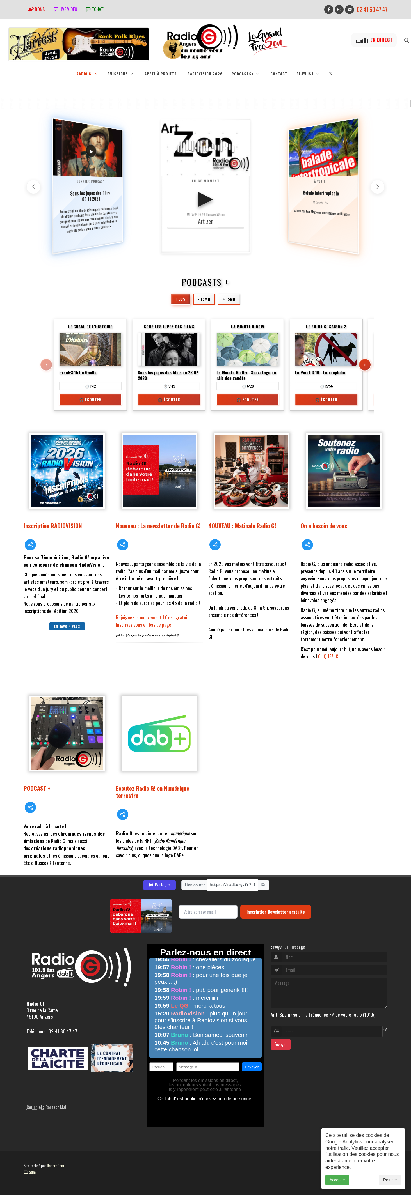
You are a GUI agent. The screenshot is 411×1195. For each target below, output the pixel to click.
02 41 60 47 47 (372, 9)
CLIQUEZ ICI (328, 656)
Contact (278, 74)
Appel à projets (161, 74)
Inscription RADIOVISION (53, 525)
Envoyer (280, 1044)
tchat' (95, 9)
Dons (36, 9)
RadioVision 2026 (205, 74)
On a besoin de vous (324, 525)
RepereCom (55, 1166)
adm (30, 1172)
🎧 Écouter (90, 400)
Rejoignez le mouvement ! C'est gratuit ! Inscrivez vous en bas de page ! (153, 621)
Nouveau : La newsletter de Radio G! (158, 525)
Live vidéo (65, 9)
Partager (159, 885)
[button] (378, 187)
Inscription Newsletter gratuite (275, 912)
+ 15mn (229, 299)
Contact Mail (56, 1107)
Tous (180, 299)
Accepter (337, 1180)
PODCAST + (37, 788)
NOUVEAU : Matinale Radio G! (242, 525)
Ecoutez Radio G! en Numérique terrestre (152, 792)
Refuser (390, 1180)
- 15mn (204, 299)
